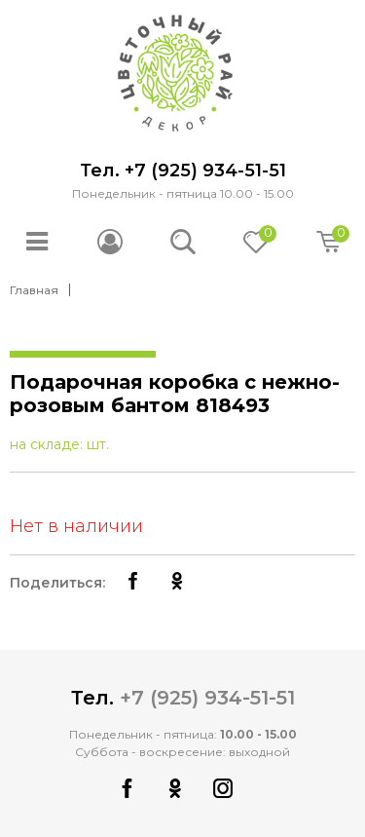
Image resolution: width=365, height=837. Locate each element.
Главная (34, 290)
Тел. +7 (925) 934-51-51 (183, 171)
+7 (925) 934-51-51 (207, 697)
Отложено (266, 236)
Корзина (339, 236)
